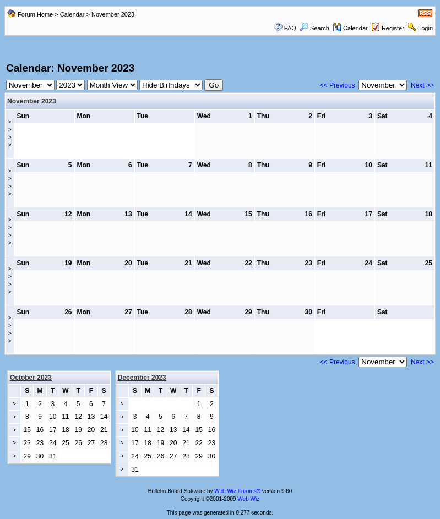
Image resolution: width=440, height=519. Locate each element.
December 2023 (142, 377)
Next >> (422, 85)
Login (425, 28)
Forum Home (35, 14)
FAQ (290, 28)
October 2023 (31, 377)
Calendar (72, 14)
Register (393, 28)
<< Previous (337, 85)
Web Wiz (248, 499)
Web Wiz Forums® (237, 491)
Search (314, 28)
